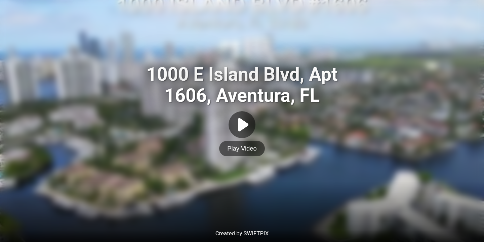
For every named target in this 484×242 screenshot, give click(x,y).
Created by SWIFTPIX (242, 233)
